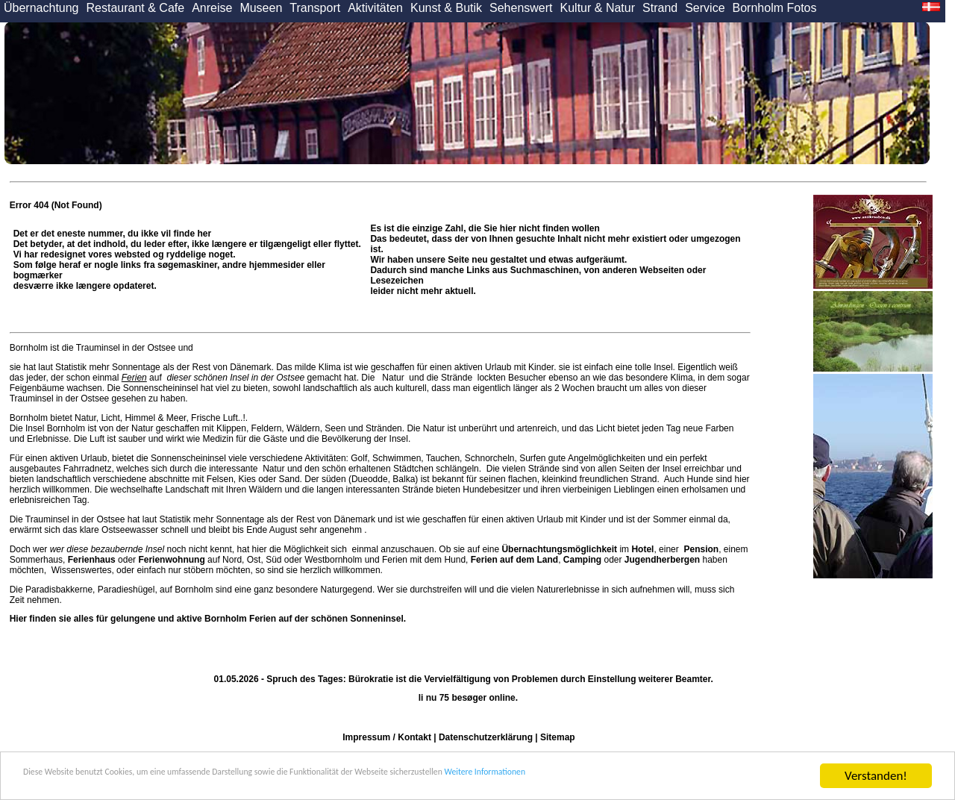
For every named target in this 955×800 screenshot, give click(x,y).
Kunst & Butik (446, 7)
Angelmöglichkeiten (605, 458)
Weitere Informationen (695, 778)
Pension (700, 549)
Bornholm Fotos (775, 7)
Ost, (255, 559)
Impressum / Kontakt (386, 737)
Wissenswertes (81, 570)
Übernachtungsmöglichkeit (559, 549)
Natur (393, 377)
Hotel (642, 549)
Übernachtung (41, 7)
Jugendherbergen (662, 559)
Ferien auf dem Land (514, 559)
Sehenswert (521, 7)
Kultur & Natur (597, 7)
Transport (314, 7)
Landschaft (187, 489)
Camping (582, 559)
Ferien (134, 377)
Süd (273, 559)
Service (704, 7)
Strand (659, 7)
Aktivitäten (375, 7)
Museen (260, 7)
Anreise (212, 7)
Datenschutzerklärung (486, 737)
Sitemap (557, 737)
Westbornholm (333, 559)
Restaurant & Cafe (136, 7)
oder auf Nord (155, 559)
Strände (457, 377)
